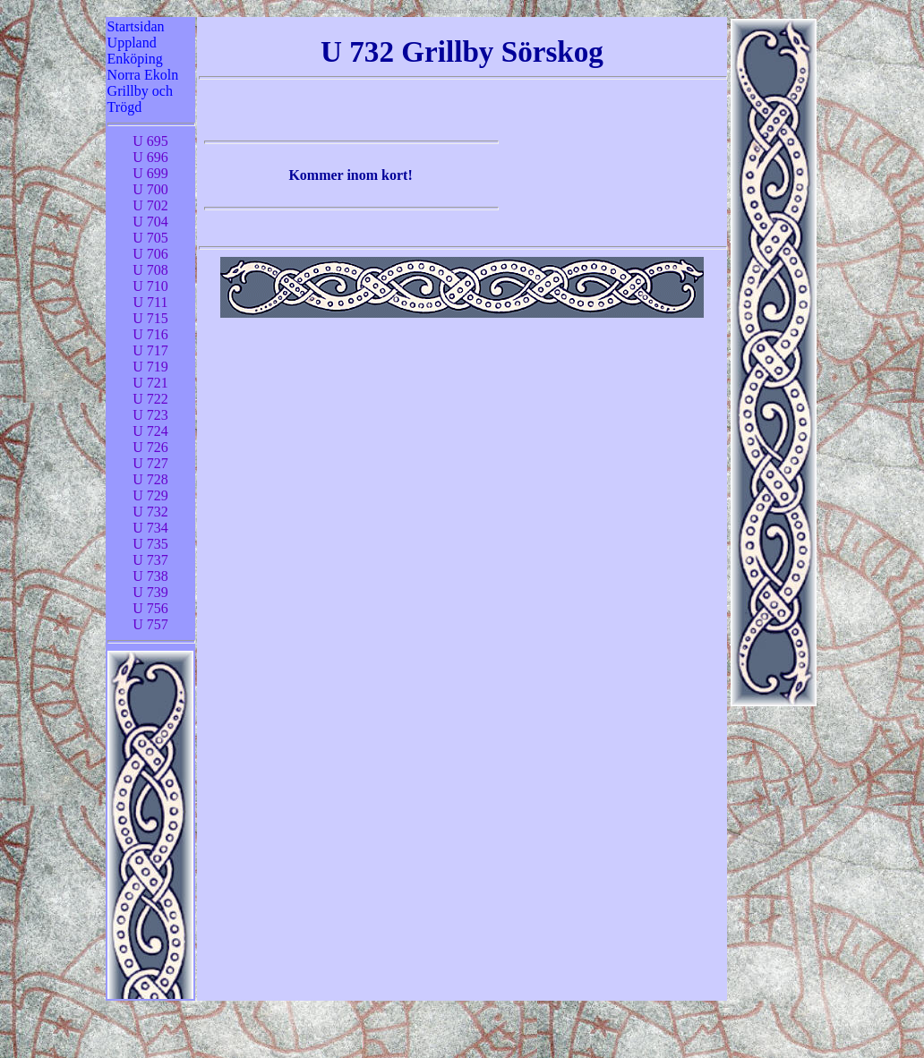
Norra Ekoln (143, 74)
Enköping (135, 58)
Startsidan (136, 26)
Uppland (132, 42)
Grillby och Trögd (140, 99)
